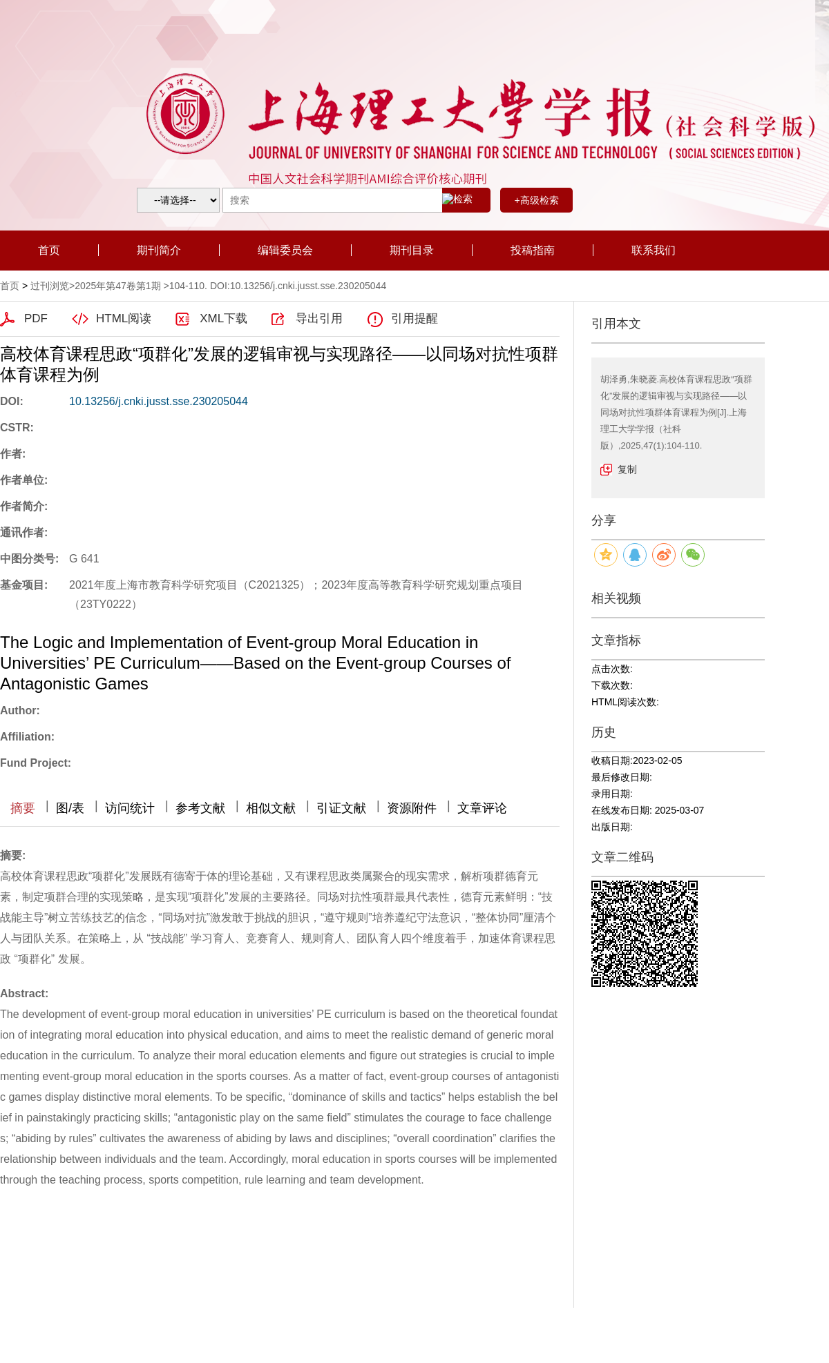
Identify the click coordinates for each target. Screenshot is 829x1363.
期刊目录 (412, 250)
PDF (36, 318)
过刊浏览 (49, 285)
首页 (49, 250)
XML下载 (223, 318)
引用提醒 (414, 318)
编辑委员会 (285, 250)
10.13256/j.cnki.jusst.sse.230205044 (158, 401)
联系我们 (653, 250)
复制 (627, 469)
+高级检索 (536, 200)
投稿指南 (533, 250)
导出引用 (319, 318)
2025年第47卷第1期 (118, 285)
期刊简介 (159, 250)
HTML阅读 (123, 318)
